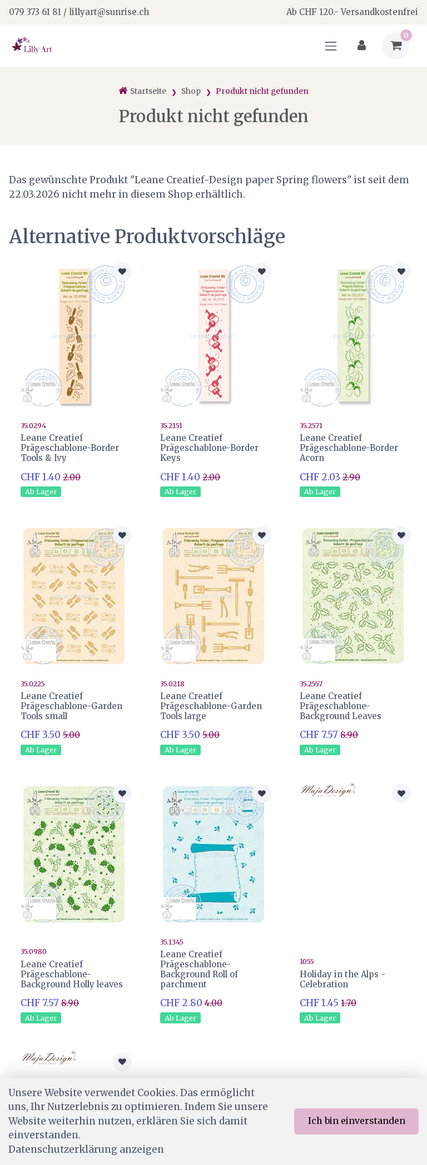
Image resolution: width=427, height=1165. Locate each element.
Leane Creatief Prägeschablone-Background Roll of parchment (199, 966)
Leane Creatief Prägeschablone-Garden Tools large (211, 705)
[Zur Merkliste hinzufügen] (122, 271)
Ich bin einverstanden (356, 1120)
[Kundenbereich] (361, 45)
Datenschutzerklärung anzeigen (86, 1149)
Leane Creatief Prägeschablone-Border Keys (209, 448)
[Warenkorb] (395, 45)
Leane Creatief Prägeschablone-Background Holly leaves (72, 971)
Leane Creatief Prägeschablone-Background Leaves (340, 705)
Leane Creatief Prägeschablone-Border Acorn (349, 448)
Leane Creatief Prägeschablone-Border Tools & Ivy (70, 448)
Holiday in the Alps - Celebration (342, 976)
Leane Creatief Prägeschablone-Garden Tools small (71, 705)
